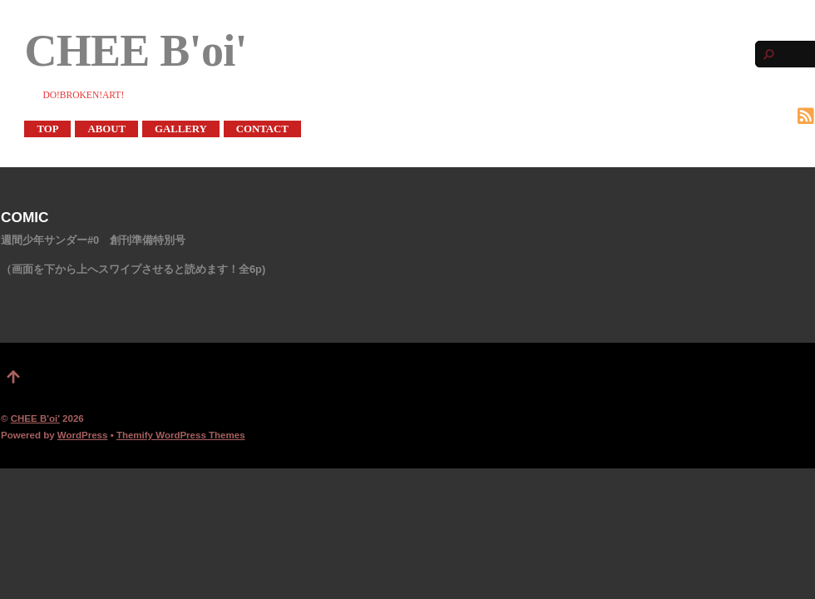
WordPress (82, 435)
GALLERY (181, 129)
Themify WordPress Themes (180, 435)
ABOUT (106, 129)
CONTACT (262, 129)
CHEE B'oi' (35, 418)
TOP (47, 129)
